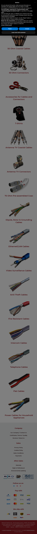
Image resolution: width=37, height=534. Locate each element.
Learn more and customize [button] (18, 32)
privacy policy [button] (12, 6)
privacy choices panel (6, 25)
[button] (35, 2)
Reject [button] (9, 28)
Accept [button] (27, 28)
